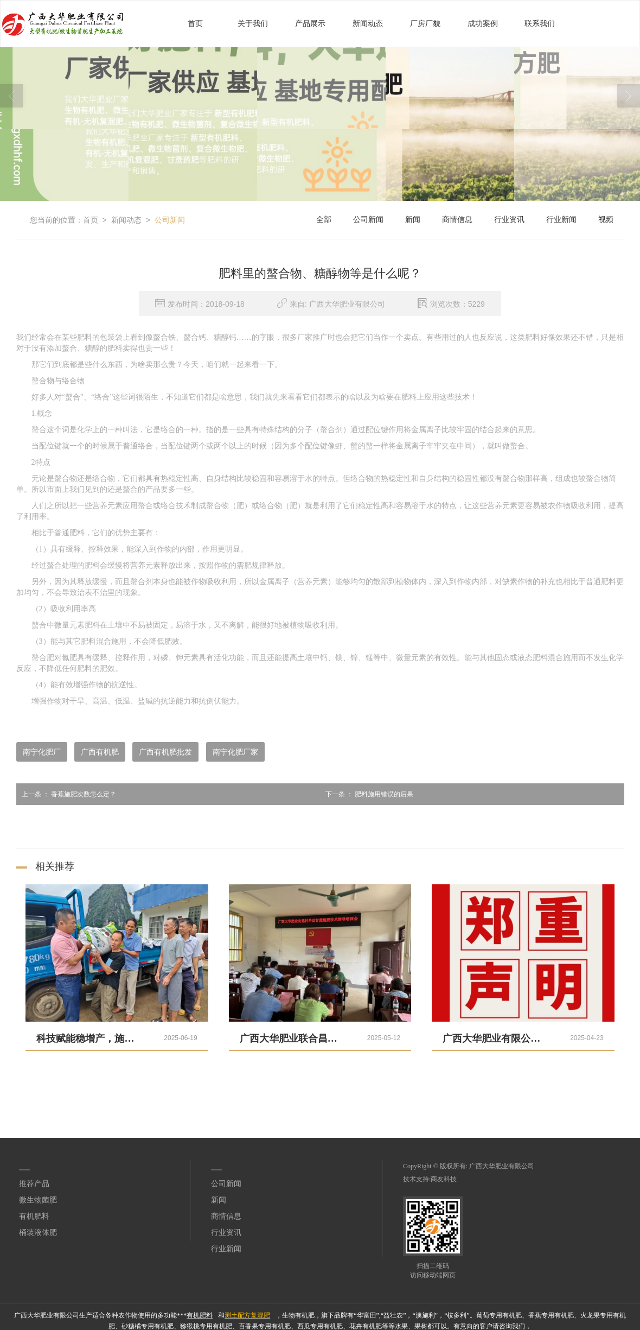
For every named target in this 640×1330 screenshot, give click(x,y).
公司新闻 (170, 219)
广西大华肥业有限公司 (501, 1165)
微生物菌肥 (38, 1199)
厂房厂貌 (425, 23)
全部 (323, 219)
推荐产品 (34, 1183)
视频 (605, 219)
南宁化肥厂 (42, 751)
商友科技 (444, 1178)
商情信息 (457, 219)
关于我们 (253, 23)
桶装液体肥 (38, 1232)
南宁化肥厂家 (235, 751)
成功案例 (483, 23)
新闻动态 (368, 23)
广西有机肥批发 (165, 751)
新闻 (412, 219)
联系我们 (539, 23)
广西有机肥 (100, 751)
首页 (195, 23)
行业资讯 (509, 219)
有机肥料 (34, 1216)
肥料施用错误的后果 (366, 793)
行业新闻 (561, 219)
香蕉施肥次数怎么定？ (66, 793)
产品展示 (310, 23)
